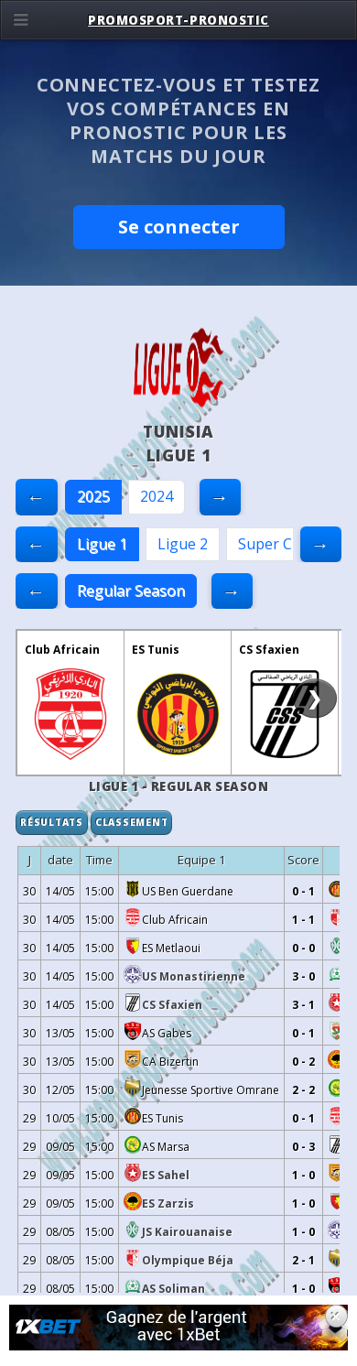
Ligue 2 (182, 544)
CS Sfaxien (269, 649)
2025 (93, 496)
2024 (156, 496)
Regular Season (131, 590)
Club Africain (62, 649)
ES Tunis (155, 649)
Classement (131, 822)
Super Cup (274, 544)
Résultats (51, 822)
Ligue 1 (102, 544)
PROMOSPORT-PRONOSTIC (178, 20)
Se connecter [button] (179, 226)
